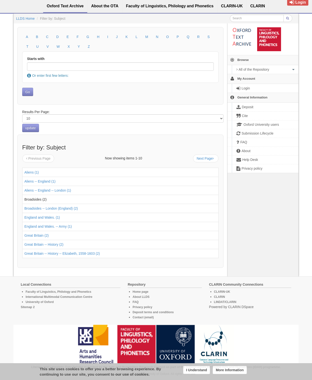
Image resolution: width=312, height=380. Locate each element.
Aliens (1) (31, 172)
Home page (140, 291)
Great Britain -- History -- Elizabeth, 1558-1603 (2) (62, 253)
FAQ (136, 302)
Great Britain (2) (36, 235)
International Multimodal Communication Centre (59, 297)
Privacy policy (142, 307)
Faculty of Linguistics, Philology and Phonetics (58, 291)
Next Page (206, 158)
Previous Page (38, 158)
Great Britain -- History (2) (43, 244)
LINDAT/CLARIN (225, 302)
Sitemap (26, 307)
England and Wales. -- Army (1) (48, 226)
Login (298, 2)
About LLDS (141, 297)
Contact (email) (143, 317)
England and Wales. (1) (42, 217)
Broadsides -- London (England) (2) (51, 208)
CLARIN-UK (222, 291)
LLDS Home (25, 18)
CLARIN (219, 297)
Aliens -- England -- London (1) (47, 190)
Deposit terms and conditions (153, 312)
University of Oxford (40, 302)
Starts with (36, 59)
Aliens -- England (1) (40, 181)
